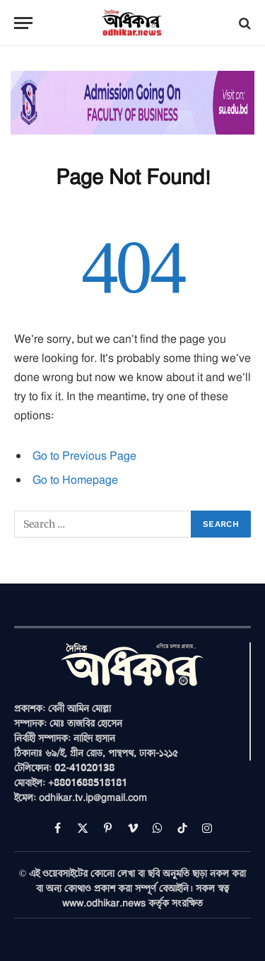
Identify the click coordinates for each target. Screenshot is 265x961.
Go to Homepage (75, 479)
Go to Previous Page (84, 455)
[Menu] (23, 23)
